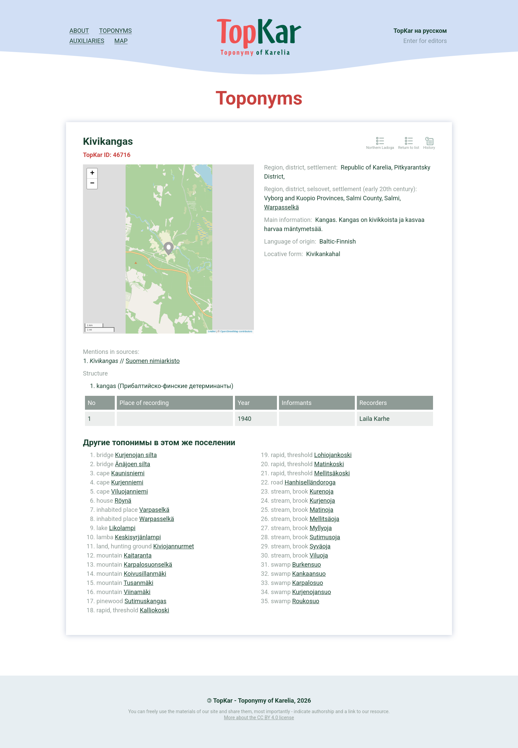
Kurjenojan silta (136, 454)
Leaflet (212, 331)
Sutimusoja (324, 537)
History (429, 148)
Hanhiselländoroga (310, 482)
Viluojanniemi (129, 491)
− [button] (92, 184)
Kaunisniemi (128, 473)
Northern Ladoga (380, 148)
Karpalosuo (307, 582)
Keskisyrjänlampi (138, 537)
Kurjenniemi (127, 482)
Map (121, 40)
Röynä (122, 500)
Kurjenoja (322, 500)
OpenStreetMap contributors (236, 331)
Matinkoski (329, 464)
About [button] (79, 30)
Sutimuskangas (146, 601)
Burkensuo (306, 564)
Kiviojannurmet (173, 546)
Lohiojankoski (333, 454)
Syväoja (319, 546)
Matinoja (321, 509)
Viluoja (318, 555)
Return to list (408, 148)
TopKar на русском (420, 30)
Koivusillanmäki (145, 573)
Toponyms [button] (115, 30)
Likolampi (122, 527)
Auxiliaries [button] (86, 40)
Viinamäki (137, 591)
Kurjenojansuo (311, 591)
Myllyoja (320, 527)
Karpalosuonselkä (148, 564)
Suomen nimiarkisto (153, 360)
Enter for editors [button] (425, 40)
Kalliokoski (154, 610)
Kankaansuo (309, 573)
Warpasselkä (281, 207)
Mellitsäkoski (332, 473)
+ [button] (92, 173)
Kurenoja (321, 491)
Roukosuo (305, 601)
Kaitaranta (137, 555)
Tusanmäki (138, 582)
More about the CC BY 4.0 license (259, 717)
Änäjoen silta (132, 464)
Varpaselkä (154, 509)
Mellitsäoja (324, 518)
